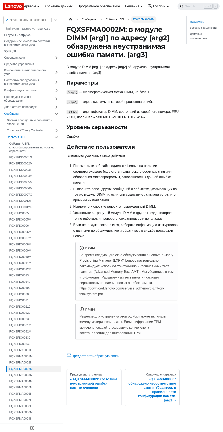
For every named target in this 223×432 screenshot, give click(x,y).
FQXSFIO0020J (19, 294)
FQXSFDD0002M (20, 163)
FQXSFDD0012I (20, 200)
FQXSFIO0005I (19, 213)
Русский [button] (157, 6)
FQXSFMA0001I (20, 350)
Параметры (197, 21)
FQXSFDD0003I (20, 169)
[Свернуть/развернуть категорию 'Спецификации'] (56, 57)
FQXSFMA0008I (20, 406)
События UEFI (17, 137)
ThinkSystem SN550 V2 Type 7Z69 (27, 28)
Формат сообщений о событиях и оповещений (29, 122)
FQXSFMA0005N (20, 387)
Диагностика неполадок (20, 107)
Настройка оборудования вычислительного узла (21, 82)
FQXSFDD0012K (20, 207)
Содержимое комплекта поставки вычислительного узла (27, 43)
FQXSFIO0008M (20, 244)
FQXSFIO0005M (20, 219)
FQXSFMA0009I (20, 418)
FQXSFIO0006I (19, 225)
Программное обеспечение (98, 6)
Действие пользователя (198, 36)
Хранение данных (59, 6)
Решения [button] (132, 6)
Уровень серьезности (203, 27)
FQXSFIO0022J (19, 312)
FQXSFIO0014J (19, 281)
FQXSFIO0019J (19, 287)
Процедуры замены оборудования (17, 98)
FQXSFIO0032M (20, 331)
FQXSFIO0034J (19, 344)
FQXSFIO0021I (19, 300)
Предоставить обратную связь (93, 356)
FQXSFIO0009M (20, 250)
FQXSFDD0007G (20, 194)
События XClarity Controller (25, 130)
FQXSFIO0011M (20, 263)
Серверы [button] (29, 6)
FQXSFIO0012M (20, 269)
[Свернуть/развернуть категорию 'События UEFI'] (56, 137)
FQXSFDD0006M (20, 188)
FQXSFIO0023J (19, 319)
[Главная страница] (71, 19)
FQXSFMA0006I (20, 393)
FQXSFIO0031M (20, 325)
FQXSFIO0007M (20, 238)
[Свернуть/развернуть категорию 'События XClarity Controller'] (56, 130)
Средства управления (19, 64)
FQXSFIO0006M (20, 232)
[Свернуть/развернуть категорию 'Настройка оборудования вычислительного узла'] (56, 82)
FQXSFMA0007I (20, 399)
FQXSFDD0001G (20, 157)
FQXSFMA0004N (20, 381)
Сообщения (12, 113)
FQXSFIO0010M (20, 256)
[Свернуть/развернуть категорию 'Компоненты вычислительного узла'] (56, 72)
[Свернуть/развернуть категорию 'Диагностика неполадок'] (56, 107)
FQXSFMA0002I (20, 362)
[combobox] (10, 19)
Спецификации (14, 57)
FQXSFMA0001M (20, 356)
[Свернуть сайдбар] (31, 428)
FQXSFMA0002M (20, 368)
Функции (10, 51)
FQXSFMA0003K (20, 375)
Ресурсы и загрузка (17, 35)
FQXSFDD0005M (20, 182)
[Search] (199, 6)
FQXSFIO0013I (19, 275)
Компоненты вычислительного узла (25, 72)
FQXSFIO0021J (19, 306)
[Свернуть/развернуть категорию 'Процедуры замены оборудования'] (56, 99)
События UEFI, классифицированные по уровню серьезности (31, 147)
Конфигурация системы (20, 90)
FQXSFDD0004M (20, 176)
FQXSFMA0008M (20, 412)
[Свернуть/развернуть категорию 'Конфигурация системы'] (56, 90)
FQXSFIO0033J (19, 337)
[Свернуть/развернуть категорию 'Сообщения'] (56, 113)
